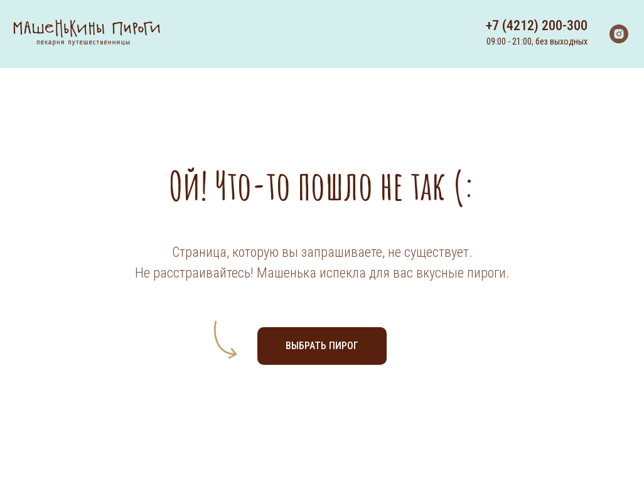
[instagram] (618, 33)
